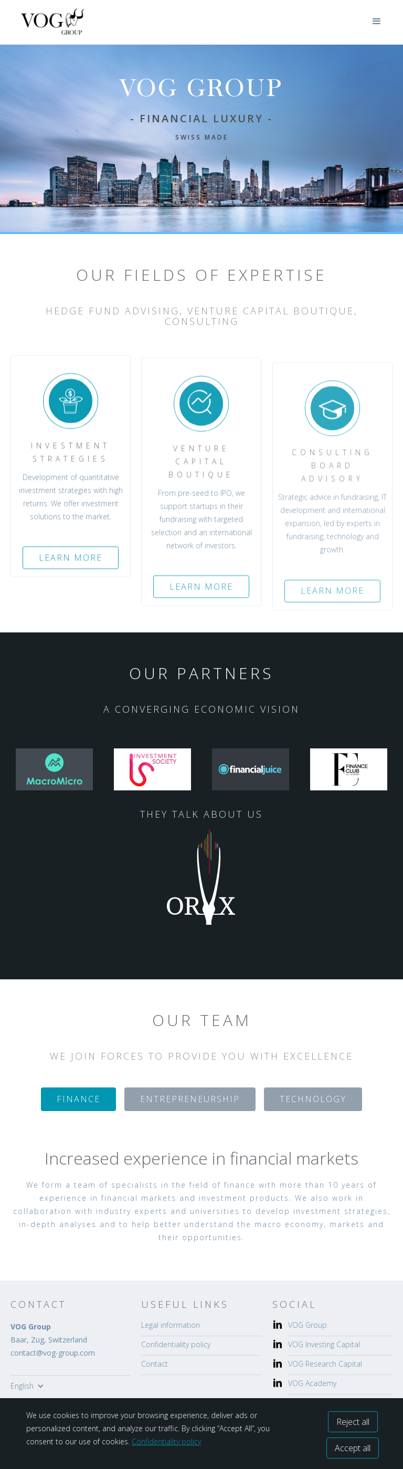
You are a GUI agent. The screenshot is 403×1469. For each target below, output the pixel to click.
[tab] (78, 1099)
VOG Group (307, 1325)
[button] (377, 21)
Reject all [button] (352, 1422)
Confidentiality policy (175, 1344)
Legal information (170, 1325)
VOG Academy (312, 1383)
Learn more (70, 566)
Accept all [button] (352, 1448)
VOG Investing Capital (324, 1344)
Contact (154, 1364)
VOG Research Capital (325, 1364)
